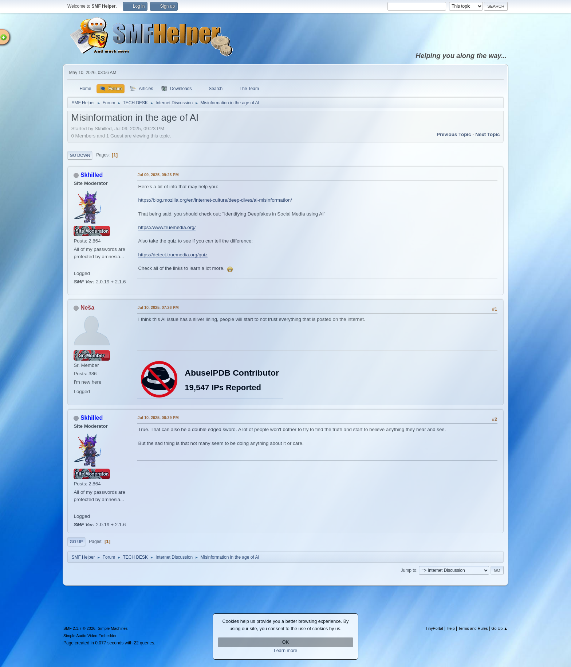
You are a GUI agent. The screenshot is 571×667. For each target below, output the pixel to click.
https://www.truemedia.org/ (167, 227)
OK (285, 642)
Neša (87, 308)
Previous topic (454, 134)
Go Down (80, 155)
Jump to (409, 570)
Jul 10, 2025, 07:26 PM (157, 307)
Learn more (286, 650)
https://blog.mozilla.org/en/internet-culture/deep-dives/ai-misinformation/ (215, 200)
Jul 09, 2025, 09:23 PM (157, 174)
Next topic (487, 134)
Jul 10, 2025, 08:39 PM (157, 417)
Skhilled (91, 175)
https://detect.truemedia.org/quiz (172, 254)
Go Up (76, 541)
